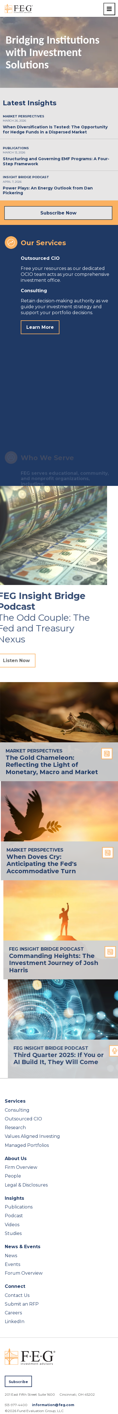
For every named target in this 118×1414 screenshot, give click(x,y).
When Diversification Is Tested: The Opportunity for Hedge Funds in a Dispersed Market (55, 130)
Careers (13, 1312)
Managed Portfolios (27, 1145)
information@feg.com (53, 1405)
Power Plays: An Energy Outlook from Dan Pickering (48, 191)
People (13, 1176)
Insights (14, 1198)
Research (15, 1127)
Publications (19, 1207)
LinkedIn (14, 1321)
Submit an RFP (22, 1304)
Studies (13, 1233)
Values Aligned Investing (32, 1136)
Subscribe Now (58, 213)
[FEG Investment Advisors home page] (19, 8)
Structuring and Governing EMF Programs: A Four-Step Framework (56, 161)
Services (15, 1101)
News (11, 1255)
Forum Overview (24, 1273)
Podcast (14, 1215)
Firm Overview (21, 1167)
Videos (12, 1224)
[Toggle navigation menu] (109, 9)
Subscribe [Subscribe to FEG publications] (18, 1382)
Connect (15, 1286)
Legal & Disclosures (26, 1185)
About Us (16, 1158)
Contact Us (17, 1295)
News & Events (22, 1246)
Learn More (40, 327)
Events (12, 1264)
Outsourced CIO (23, 1119)
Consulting (17, 1110)
